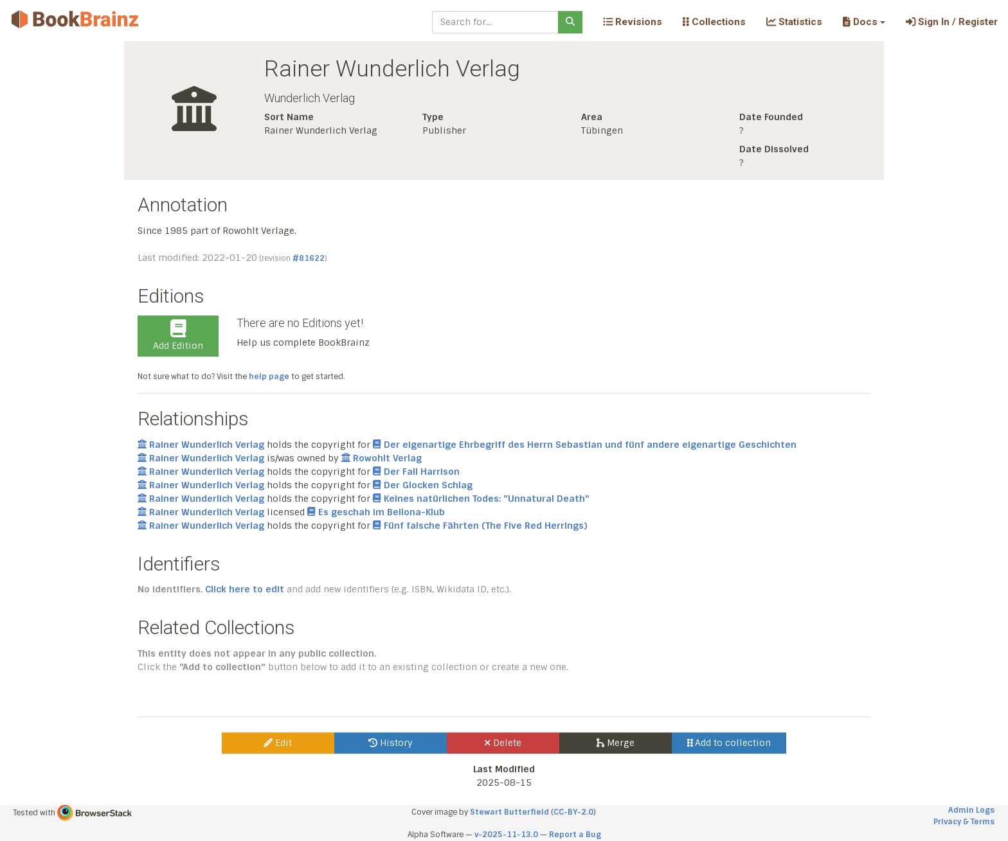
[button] (864, 22)
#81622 (308, 258)
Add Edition (178, 335)
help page (269, 376)
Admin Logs (971, 810)
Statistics (794, 22)
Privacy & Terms (964, 822)
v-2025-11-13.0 (506, 834)
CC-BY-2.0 (573, 812)
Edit (278, 742)
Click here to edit (244, 589)
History (390, 742)
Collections (714, 22)
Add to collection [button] (729, 742)
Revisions (632, 22)
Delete (503, 742)
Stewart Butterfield (509, 812)
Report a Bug (575, 834)
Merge (615, 742)
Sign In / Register (952, 22)
